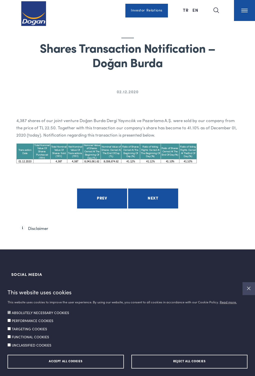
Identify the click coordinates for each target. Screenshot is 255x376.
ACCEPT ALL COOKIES (65, 361)
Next (153, 198)
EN (195, 10)
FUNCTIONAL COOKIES (30, 337)
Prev (102, 198)
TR (186, 10)
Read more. (228, 302)
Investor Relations (146, 10)
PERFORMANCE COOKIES (32, 321)
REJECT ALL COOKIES (189, 361)
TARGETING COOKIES (29, 329)
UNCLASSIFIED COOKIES (31, 345)
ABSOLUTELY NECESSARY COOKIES (40, 313)
